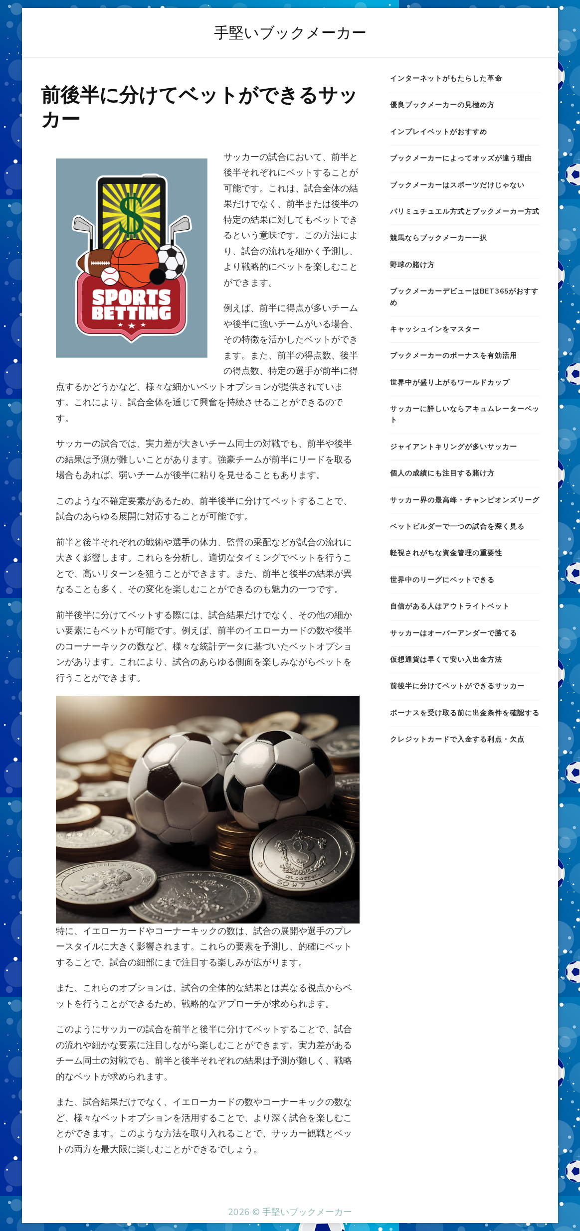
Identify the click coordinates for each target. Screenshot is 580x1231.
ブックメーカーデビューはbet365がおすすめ (464, 297)
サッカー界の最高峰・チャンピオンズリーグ (465, 500)
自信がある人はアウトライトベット (450, 606)
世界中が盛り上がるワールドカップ (450, 382)
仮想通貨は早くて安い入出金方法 (446, 659)
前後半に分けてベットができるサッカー (457, 686)
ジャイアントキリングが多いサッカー (453, 447)
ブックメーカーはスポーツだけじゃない (457, 185)
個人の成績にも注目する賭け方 (442, 473)
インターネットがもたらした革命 (446, 78)
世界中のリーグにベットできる (442, 580)
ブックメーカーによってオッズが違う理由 (461, 158)
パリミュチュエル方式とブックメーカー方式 (465, 211)
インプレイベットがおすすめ (438, 132)
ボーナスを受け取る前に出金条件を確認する (465, 713)
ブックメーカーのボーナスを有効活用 (453, 355)
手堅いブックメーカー (290, 32)
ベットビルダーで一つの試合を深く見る (457, 526)
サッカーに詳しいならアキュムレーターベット (465, 414)
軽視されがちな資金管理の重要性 (446, 553)
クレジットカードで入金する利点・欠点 (457, 739)
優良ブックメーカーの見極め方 (442, 105)
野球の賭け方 (412, 265)
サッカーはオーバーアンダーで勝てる (453, 633)
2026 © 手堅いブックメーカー (290, 1212)
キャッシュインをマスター (435, 329)
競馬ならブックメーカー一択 (438, 238)
